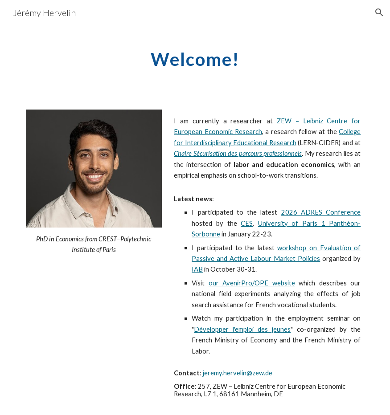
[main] (195, 55)
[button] (379, 12)
